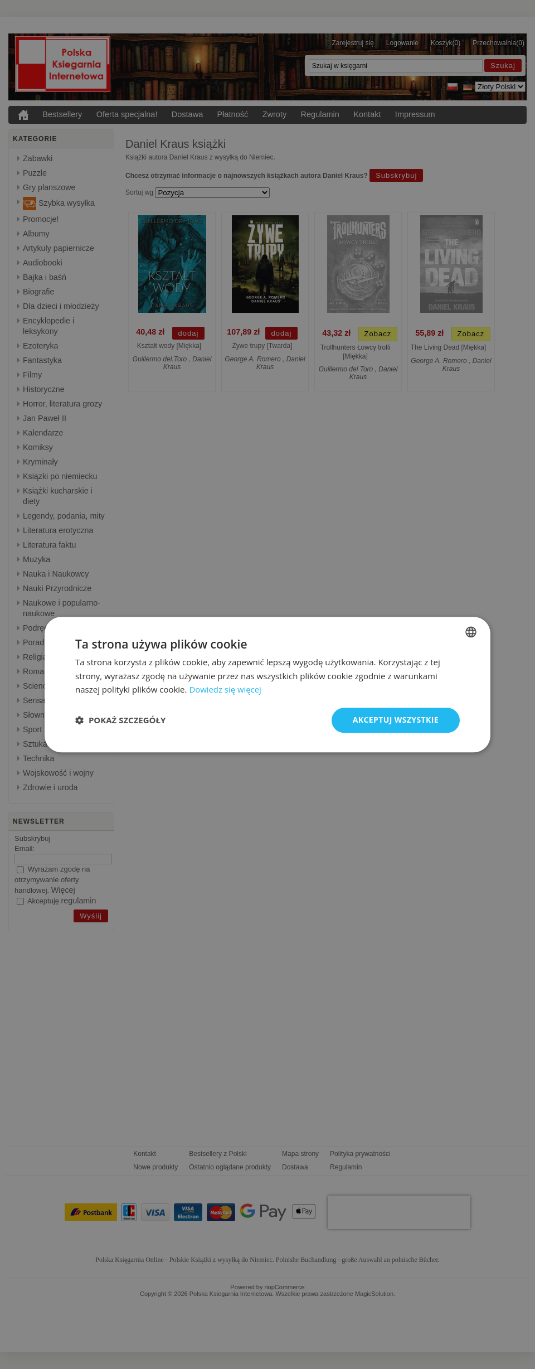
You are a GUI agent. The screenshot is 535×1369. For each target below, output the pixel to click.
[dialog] (267, 684)
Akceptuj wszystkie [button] (396, 719)
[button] (120, 720)
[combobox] (470, 631)
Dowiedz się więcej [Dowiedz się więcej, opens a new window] (225, 689)
